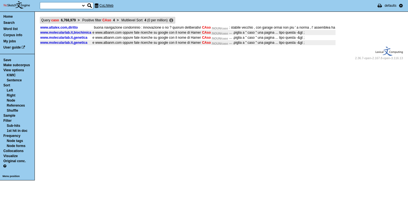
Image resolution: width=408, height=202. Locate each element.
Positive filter (98, 20)
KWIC (11, 75)
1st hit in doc (17, 131)
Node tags (15, 141)
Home (8, 17)
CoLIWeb (106, 6)
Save (7, 60)
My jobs (9, 41)
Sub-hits (13, 126)
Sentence (14, 80)
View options (13, 70)
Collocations (13, 151)
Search (9, 23)
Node (11, 100)
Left (10, 90)
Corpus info (12, 35)
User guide (12, 47)
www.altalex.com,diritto (59, 27)
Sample (9, 116)
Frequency (11, 136)
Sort (6, 85)
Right (11, 95)
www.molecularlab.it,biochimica (66, 33)
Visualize (10, 156)
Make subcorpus (16, 65)
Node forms (16, 146)
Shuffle (12, 111)
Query (58, 20)
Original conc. (14, 161)
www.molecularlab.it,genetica (64, 38)
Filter (7, 121)
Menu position (11, 176)
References (16, 105)
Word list (10, 29)
